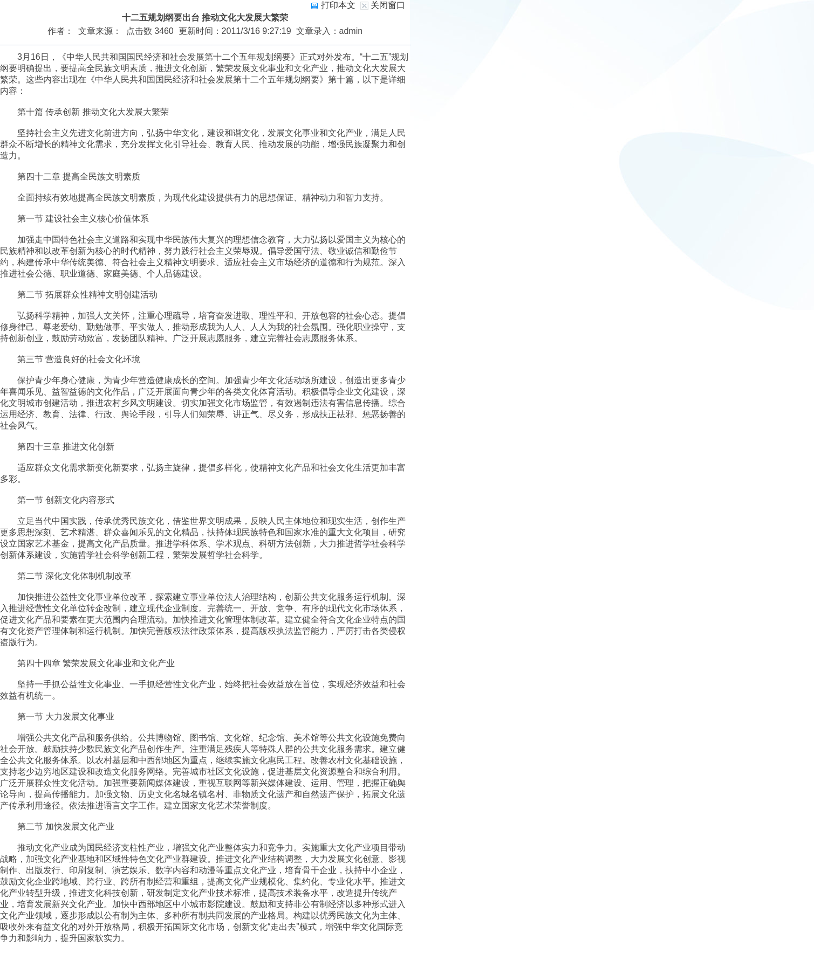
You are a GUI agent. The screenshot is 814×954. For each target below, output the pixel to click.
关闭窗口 (388, 5)
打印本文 (333, 5)
